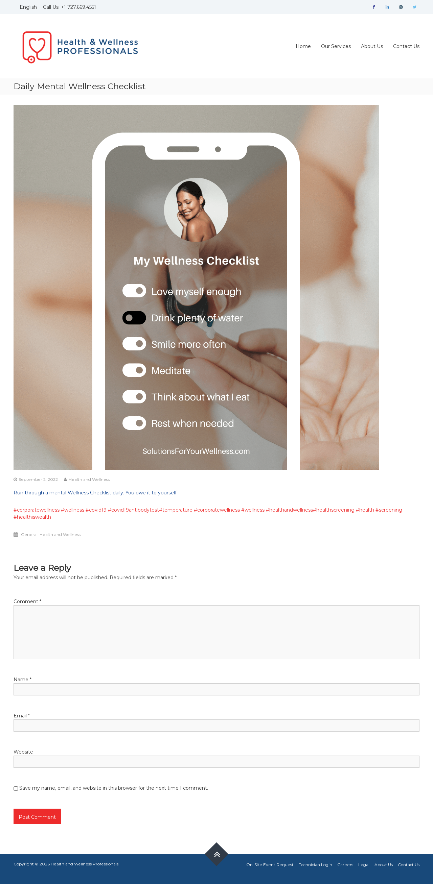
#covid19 (96, 510)
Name (22, 680)
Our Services (336, 46)
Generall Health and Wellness (51, 534)
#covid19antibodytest (133, 510)
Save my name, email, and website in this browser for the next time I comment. (113, 788)
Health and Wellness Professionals (84, 863)
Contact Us (406, 46)
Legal (363, 864)
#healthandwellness (289, 510)
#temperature (175, 510)
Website (23, 752)
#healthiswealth (32, 517)
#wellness (72, 510)
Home (303, 46)
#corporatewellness (37, 510)
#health (365, 510)
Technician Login (315, 864)
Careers (345, 864)
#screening (388, 510)
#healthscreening (334, 510)
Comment (27, 601)
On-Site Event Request (270, 864)
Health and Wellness (89, 479)
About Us (372, 46)
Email (22, 716)
